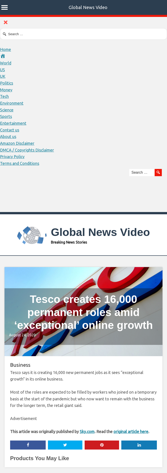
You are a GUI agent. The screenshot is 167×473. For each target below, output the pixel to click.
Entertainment (13, 123)
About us (8, 136)
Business (20, 365)
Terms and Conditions (19, 163)
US (2, 69)
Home (5, 49)
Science (7, 110)
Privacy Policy (12, 156)
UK (2, 76)
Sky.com (87, 431)
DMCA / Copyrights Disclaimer (27, 150)
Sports (6, 116)
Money (6, 90)
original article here (130, 431)
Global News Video (88, 7)
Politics (6, 83)
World (5, 63)
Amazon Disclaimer (17, 143)
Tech (4, 96)
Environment (11, 103)
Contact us (9, 130)
